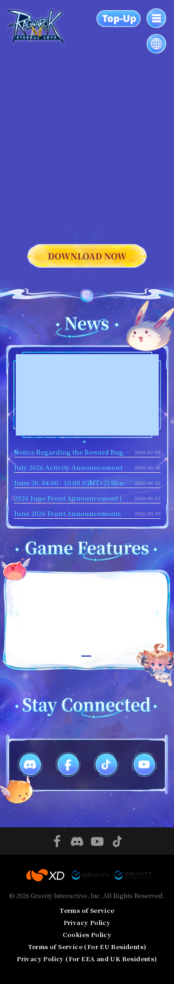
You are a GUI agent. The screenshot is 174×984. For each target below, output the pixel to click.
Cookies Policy (87, 934)
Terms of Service (86, 910)
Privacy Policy (87, 922)
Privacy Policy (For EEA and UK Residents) (87, 958)
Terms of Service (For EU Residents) (87, 946)
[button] (84, 442)
